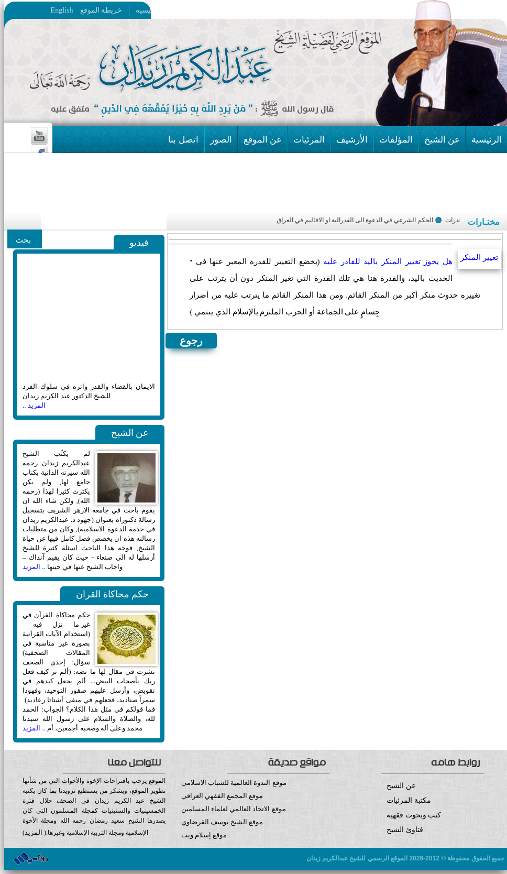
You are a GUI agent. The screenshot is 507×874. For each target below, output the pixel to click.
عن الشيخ (442, 140)
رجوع (191, 340)
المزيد (33, 832)
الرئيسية (145, 10)
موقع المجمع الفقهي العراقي (222, 796)
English (62, 10)
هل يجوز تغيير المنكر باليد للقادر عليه (388, 261)
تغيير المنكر (479, 257)
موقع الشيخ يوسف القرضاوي (222, 822)
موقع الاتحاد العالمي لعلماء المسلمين (233, 809)
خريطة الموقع (121, 10)
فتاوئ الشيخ (405, 830)
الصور (221, 140)
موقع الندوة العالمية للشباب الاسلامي (233, 782)
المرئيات (309, 140)
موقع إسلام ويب (255, 843)
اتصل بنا (183, 140)
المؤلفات (396, 140)
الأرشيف (352, 140)
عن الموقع (263, 140)
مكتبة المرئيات (409, 800)
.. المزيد (34, 567)
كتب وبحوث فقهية (414, 815)
